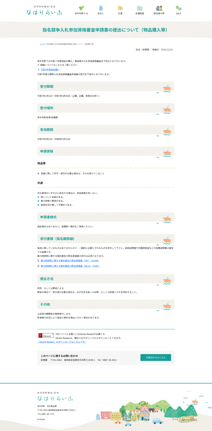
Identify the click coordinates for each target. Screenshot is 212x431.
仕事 (120, 13)
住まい (100, 13)
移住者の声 (159, 13)
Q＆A (178, 13)
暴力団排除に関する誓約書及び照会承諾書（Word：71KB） (70, 266)
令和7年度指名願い (50, 69)
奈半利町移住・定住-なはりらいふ (44, 10)
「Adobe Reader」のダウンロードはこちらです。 (62, 341)
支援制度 (139, 13)
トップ (42, 44)
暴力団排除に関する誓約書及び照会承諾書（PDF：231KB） (70, 260)
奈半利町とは (81, 13)
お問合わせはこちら (156, 357)
